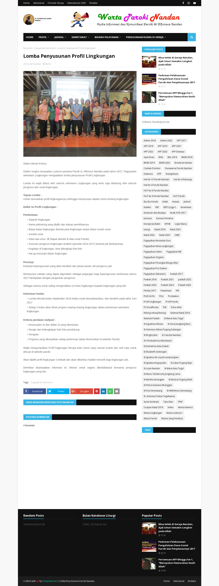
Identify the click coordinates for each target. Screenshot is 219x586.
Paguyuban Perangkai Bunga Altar (161, 262)
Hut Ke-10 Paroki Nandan (156, 179)
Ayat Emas (149, 157)
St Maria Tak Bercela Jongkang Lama (162, 373)
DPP (159, 173)
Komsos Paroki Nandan (82, 581)
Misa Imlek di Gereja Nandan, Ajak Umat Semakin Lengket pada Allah (175, 61)
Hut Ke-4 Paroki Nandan (156, 184)
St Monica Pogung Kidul (180, 379)
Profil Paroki (172, 301)
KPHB (167, 223)
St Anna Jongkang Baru (179, 323)
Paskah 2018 (150, 279)
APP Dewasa (178, 151)
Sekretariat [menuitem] (79, 37)
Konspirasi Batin (152, 223)
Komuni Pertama (164, 218)
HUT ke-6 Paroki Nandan (156, 190)
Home (26, 2)
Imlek (165, 201)
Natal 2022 (149, 235)
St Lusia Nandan (152, 368)
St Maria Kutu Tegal (173, 318)
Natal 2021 (175, 229)
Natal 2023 (164, 235)
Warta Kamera (185, 407)
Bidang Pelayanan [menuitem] (106, 37)
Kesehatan (186, 207)
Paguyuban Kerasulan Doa (157, 240)
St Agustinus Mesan (153, 323)
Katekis (147, 207)
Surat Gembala (151, 401)
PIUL (161, 296)
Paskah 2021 (167, 279)
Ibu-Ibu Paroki (151, 201)
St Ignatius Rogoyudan (155, 362)
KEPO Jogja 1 (169, 207)
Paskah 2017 (176, 273)
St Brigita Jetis (150, 335)
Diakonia (148, 173)
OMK (177, 235)
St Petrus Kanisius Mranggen (158, 385)
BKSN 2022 (164, 162)
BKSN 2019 (149, 162)
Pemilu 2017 (150, 290)
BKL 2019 (172, 157)
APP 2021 (176, 146)
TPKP (180, 401)
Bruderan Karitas (183, 162)
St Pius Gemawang (153, 390)
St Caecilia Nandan (171, 335)
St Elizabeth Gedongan (155, 351)
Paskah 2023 (150, 285)
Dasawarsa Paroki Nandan (178, 168)
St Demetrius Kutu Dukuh (156, 346)
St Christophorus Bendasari (158, 340)
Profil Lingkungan (152, 301)
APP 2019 (162, 146)
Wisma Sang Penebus (172, 418)
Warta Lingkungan (153, 412)
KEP (157, 207)
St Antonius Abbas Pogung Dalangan (162, 329)
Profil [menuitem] (43, 37)
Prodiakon (173, 296)
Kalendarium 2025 (76, 2)
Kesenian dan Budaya (155, 212)
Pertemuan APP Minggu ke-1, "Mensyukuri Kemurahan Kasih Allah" (176, 96)
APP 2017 (181, 140)
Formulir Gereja (56, 2)
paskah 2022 (184, 279)
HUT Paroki (179, 196)
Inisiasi (175, 201)
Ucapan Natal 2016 (153, 407)
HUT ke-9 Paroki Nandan (156, 196)
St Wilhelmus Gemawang (179, 390)
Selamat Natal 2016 (180, 312)
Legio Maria (181, 223)
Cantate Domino (152, 168)
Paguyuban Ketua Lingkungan (158, 246)
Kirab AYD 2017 (178, 212)
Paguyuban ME (174, 251)
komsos (148, 218)
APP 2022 (148, 151)
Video (171, 407)
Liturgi (147, 229)
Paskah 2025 (184, 285)
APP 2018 (148, 146)
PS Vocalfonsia (151, 307)
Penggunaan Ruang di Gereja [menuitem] (144, 37)
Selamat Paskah (152, 318)
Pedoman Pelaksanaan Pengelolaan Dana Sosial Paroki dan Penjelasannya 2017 (176, 79)
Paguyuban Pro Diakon (155, 268)
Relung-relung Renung (155, 312)
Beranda (27, 48)
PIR (177, 290)
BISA (161, 157)
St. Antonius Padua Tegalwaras (159, 396)
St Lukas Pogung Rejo (181, 362)
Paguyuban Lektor (153, 251)
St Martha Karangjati (154, 379)
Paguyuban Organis (154, 257)
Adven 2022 (166, 140)
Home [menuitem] (29, 37)
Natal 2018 (160, 229)
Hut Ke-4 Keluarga (183, 179)
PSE (164, 307)
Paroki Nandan (33, 63)
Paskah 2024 (167, 285)
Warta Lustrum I (174, 412)
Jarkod (187, 201)
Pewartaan (166, 290)
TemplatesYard (50, 581)
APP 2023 (162, 151)
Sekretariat (38, 2)
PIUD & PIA (149, 296)
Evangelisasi (172, 173)
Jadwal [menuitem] (59, 37)
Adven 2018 (150, 140)
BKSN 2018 (186, 157)
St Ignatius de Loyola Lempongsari (161, 357)
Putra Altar (176, 307)
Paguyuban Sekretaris (45, 48)
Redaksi (93, 2)
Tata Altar (168, 401)
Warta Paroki (150, 418)
